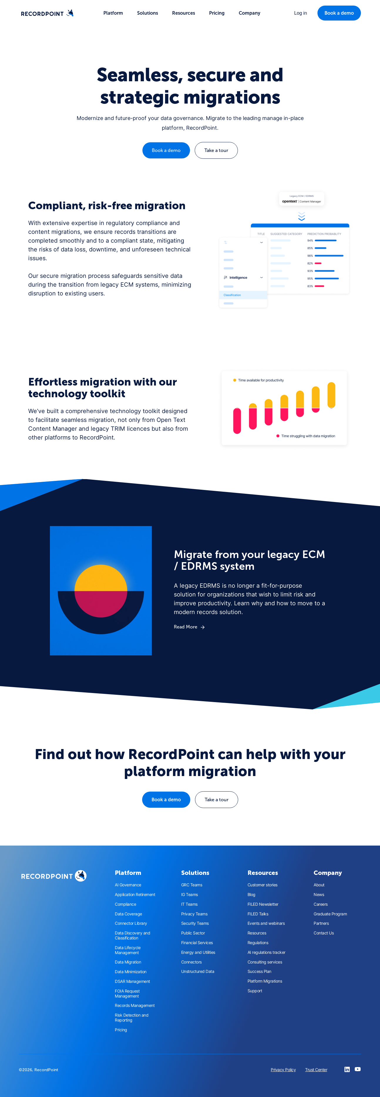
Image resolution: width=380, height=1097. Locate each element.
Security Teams (195, 923)
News (319, 894)
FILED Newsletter (263, 904)
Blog (251, 894)
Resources (257, 933)
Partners (321, 923)
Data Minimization (131, 971)
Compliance (125, 904)
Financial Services (197, 942)
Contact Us (324, 933)
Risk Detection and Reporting (131, 1017)
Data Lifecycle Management (127, 950)
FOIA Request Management (127, 993)
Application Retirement (135, 894)
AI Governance (128, 885)
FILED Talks (258, 914)
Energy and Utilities (198, 952)
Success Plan (259, 971)
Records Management (134, 1005)
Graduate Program (330, 914)
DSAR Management (132, 981)
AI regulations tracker (266, 952)
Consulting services (265, 962)
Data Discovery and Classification (132, 935)
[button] (113, 13)
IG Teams (189, 894)
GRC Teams (191, 885)
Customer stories (263, 885)
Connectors (191, 962)
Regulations (258, 942)
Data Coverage (128, 914)
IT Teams (189, 904)
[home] (47, 13)
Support (255, 990)
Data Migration (128, 962)
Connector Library (131, 923)
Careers (321, 904)
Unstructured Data (197, 971)
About (319, 885)
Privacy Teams (194, 914)
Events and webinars (266, 923)
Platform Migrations (265, 981)
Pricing (217, 13)
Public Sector (193, 933)
